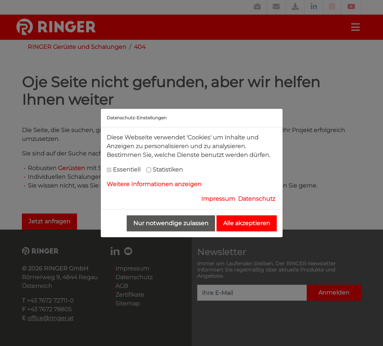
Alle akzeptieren (246, 223)
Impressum (218, 198)
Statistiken (168, 169)
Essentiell (127, 169)
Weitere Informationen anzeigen (154, 184)
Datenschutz (256, 198)
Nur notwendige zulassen (170, 223)
